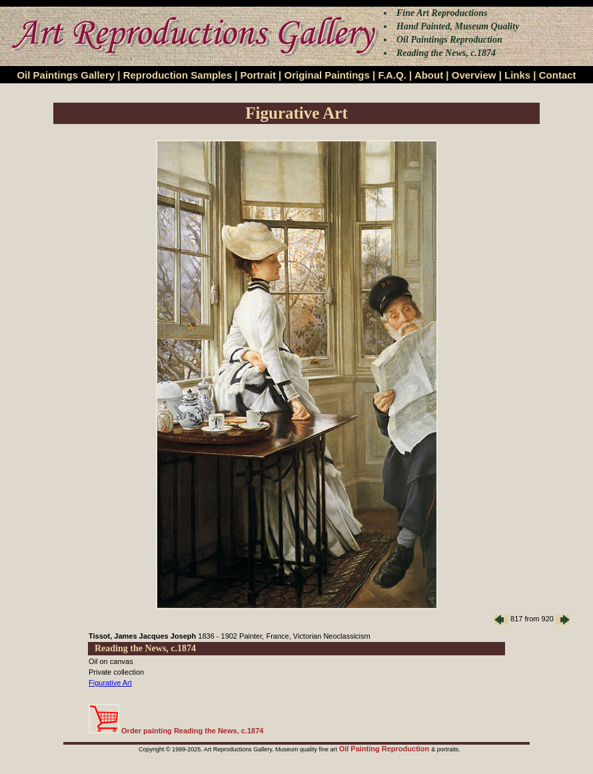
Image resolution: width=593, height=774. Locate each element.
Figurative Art (110, 683)
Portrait (258, 75)
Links (517, 75)
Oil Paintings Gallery (66, 75)
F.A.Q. (392, 75)
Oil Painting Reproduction (385, 749)
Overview (474, 75)
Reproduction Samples (177, 75)
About (428, 75)
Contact (557, 75)
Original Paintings (326, 75)
